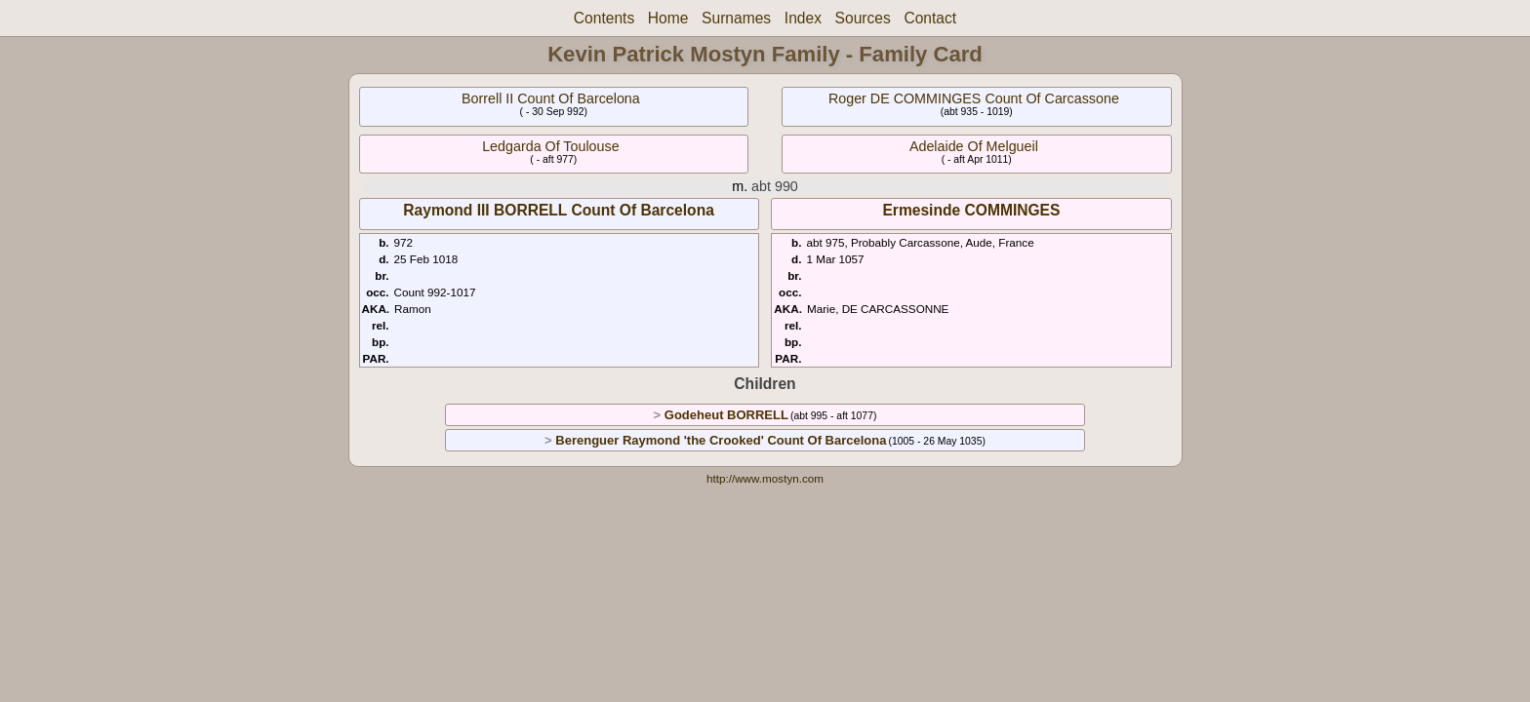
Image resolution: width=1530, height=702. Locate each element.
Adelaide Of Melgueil (973, 146)
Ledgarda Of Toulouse (550, 146)
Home (668, 18)
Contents (604, 18)
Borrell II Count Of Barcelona (551, 98)
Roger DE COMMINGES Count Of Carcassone (973, 98)
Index (803, 18)
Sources (863, 18)
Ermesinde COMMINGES (971, 210)
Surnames (736, 18)
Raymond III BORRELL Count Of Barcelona (558, 210)
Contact (930, 18)
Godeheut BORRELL (726, 415)
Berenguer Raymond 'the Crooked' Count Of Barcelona (720, 440)
